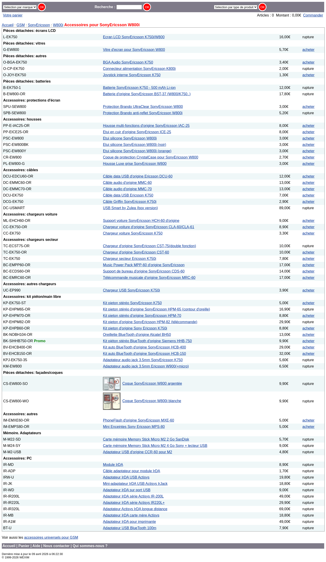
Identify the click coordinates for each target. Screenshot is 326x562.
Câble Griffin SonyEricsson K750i (129, 202)
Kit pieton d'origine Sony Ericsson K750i (135, 328)
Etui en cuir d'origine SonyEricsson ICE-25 (137, 132)
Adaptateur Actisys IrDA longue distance (135, 509)
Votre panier (12, 15)
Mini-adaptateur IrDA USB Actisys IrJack (135, 484)
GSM (21, 25)
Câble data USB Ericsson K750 (128, 195)
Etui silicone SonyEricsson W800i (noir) (134, 145)
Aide (36, 546)
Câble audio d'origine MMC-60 (127, 183)
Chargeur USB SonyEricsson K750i (131, 290)
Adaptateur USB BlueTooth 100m (129, 528)
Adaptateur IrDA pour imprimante (129, 522)
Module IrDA (113, 465)
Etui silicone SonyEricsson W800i (130, 138)
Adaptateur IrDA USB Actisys (126, 477)
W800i (58, 25)
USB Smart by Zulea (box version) (130, 208)
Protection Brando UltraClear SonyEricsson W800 (143, 107)
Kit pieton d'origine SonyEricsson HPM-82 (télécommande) (150, 322)
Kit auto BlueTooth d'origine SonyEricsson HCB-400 (144, 347)
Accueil (8, 25)
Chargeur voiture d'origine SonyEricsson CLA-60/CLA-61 (148, 227)
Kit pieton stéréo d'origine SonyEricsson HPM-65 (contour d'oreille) (156, 309)
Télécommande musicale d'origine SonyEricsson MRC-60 (149, 278)
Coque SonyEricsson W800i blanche (151, 401)
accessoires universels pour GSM (51, 537)
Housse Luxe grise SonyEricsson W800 (135, 164)
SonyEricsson (39, 25)
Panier (23, 546)
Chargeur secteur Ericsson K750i (129, 259)
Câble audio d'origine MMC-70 (127, 189)
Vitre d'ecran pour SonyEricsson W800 (134, 50)
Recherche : (118, 7)
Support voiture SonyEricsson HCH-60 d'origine (141, 221)
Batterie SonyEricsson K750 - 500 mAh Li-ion (139, 88)
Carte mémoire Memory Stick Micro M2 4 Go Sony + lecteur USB (155, 446)
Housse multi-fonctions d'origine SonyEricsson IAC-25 (146, 126)
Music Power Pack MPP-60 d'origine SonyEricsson (144, 265)
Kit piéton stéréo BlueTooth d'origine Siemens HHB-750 (147, 341)
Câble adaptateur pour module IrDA (131, 471)
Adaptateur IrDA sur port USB (127, 490)
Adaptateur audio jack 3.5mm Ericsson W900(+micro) (146, 366)
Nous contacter (56, 546)
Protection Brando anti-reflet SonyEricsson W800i (142, 113)
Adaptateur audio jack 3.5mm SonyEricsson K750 (143, 360)
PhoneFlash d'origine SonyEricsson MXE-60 (138, 420)
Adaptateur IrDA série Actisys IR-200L (133, 496)
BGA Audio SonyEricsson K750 (128, 62)
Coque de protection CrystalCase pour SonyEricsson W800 (150, 157)
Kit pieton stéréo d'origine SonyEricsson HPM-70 (142, 316)
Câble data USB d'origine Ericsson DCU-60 (138, 176)
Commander (313, 15)
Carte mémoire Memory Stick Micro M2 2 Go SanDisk (146, 439)
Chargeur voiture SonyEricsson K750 (133, 233)
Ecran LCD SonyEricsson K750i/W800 (134, 37)
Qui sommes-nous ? (90, 546)
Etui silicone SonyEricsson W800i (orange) (137, 151)
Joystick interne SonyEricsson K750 (132, 75)
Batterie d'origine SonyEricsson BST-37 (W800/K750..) (147, 94)
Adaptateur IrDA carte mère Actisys (131, 515)
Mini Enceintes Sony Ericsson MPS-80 (134, 427)
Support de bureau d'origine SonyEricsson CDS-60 (144, 271)
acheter (308, 50)
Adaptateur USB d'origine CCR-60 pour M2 (137, 452)
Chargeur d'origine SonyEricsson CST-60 (136, 252)
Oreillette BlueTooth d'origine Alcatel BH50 (137, 335)
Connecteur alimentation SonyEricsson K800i (139, 69)
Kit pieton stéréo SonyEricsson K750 (132, 303)
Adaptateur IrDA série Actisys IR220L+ (134, 503)
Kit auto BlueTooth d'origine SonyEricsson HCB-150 (144, 354)
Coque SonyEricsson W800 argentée (152, 383)
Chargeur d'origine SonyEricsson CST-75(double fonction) (149, 246)
